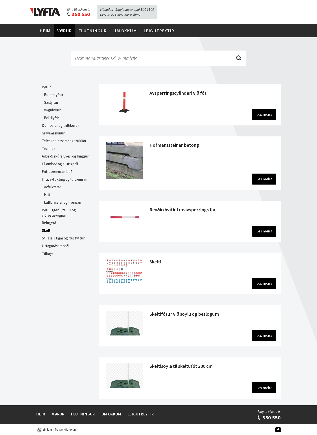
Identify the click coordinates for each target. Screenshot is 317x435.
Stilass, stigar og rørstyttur (63, 238)
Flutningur (92, 30)
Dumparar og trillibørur (60, 125)
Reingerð (49, 222)
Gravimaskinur (53, 133)
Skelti (46, 230)
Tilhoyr (47, 253)
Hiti (47, 194)
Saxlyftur (51, 102)
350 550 (78, 14)
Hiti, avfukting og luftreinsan (64, 179)
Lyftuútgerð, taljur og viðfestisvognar (59, 213)
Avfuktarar (52, 187)
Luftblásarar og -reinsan (62, 202)
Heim (45, 30)
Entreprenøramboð (57, 171)
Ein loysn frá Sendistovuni (56, 429)
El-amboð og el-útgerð (60, 163)
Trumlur (48, 148)
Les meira (264, 114)
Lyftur (46, 87)
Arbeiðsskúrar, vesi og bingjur (65, 156)
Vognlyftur (52, 110)
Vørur (64, 30)
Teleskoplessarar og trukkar (64, 140)
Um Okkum (125, 30)
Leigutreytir (159, 30)
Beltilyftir (51, 117)
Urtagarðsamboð (55, 245)
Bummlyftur (53, 94)
